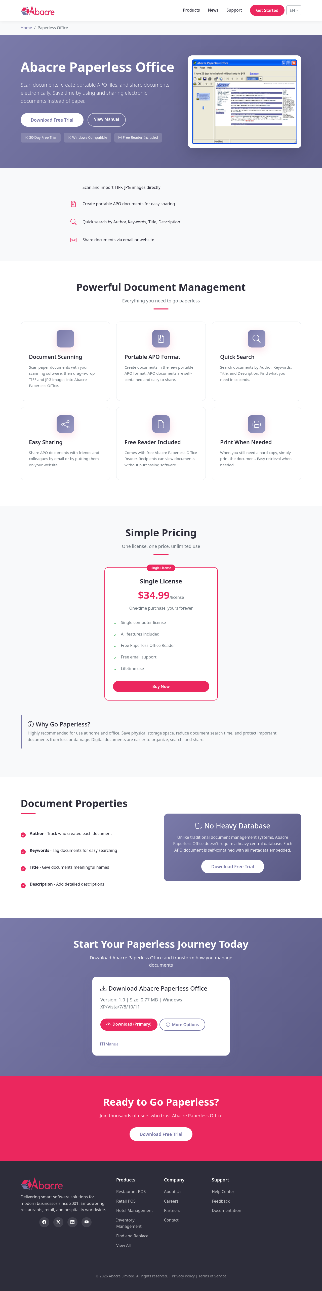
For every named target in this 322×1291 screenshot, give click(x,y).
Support (234, 10)
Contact (171, 1220)
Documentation (226, 1210)
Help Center (223, 1191)
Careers (171, 1201)
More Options (182, 1024)
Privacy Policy (183, 1276)
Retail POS (126, 1201)
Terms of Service (212, 1276)
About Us (172, 1191)
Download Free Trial (52, 120)
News (213, 10)
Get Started (267, 10)
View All (123, 1245)
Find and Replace (132, 1236)
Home (26, 27)
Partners (172, 1210)
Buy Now (161, 686)
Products (191, 10)
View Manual (106, 119)
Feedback (221, 1201)
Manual (109, 1044)
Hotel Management (134, 1210)
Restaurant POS (131, 1191)
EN (292, 10)
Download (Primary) (128, 1024)
